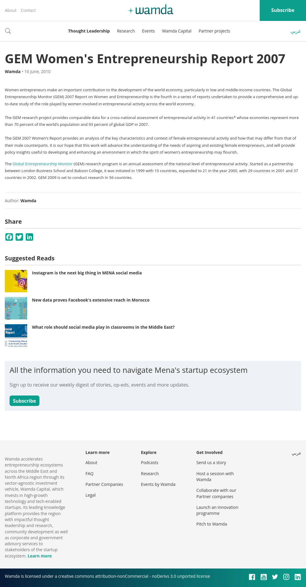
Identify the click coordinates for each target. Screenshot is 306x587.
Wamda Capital (177, 31)
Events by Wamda (158, 484)
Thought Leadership (89, 31)
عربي (295, 31)
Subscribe (282, 10)
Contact (28, 10)
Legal (90, 495)
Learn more (39, 556)
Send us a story (211, 462)
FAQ (89, 473)
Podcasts (149, 462)
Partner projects (214, 31)
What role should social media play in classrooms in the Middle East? (103, 327)
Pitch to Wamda (211, 524)
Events (148, 31)
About (10, 10)
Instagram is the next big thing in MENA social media (87, 273)
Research (126, 31)
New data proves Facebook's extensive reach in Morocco (91, 300)
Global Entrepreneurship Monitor (43, 163)
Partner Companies (104, 484)
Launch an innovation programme (217, 510)
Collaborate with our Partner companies (216, 493)
